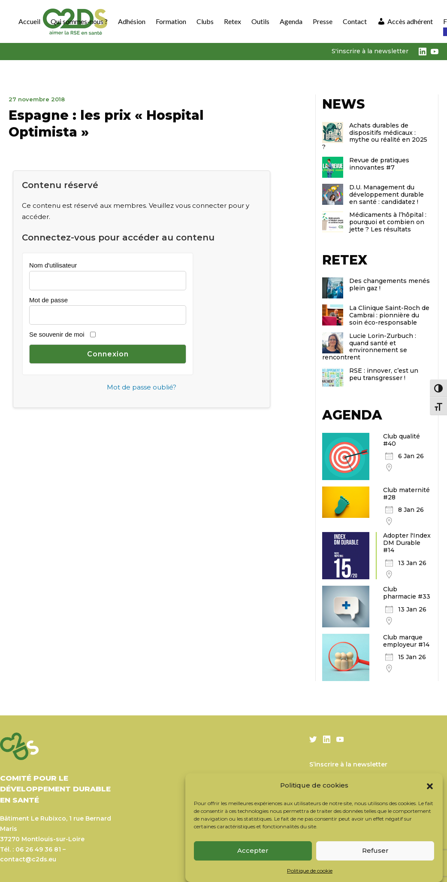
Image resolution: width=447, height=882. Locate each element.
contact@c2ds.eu (28, 859)
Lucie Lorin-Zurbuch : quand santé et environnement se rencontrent (369, 346)
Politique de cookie (309, 870)
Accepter (253, 850)
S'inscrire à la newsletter (370, 51)
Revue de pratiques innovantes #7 (379, 163)
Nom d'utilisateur (53, 265)
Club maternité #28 (406, 493)
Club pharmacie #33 (406, 592)
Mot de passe (48, 300)
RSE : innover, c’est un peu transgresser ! (383, 374)
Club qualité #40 (401, 439)
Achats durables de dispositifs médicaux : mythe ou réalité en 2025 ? (374, 136)
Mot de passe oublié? (141, 387)
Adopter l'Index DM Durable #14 (407, 543)
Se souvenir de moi (56, 334)
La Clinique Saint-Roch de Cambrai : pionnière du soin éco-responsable (389, 315)
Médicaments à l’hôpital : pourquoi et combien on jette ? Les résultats (387, 222)
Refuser (375, 850)
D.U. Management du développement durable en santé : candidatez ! (386, 194)
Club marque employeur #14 (406, 640)
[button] (430, 785)
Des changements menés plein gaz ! (389, 284)
